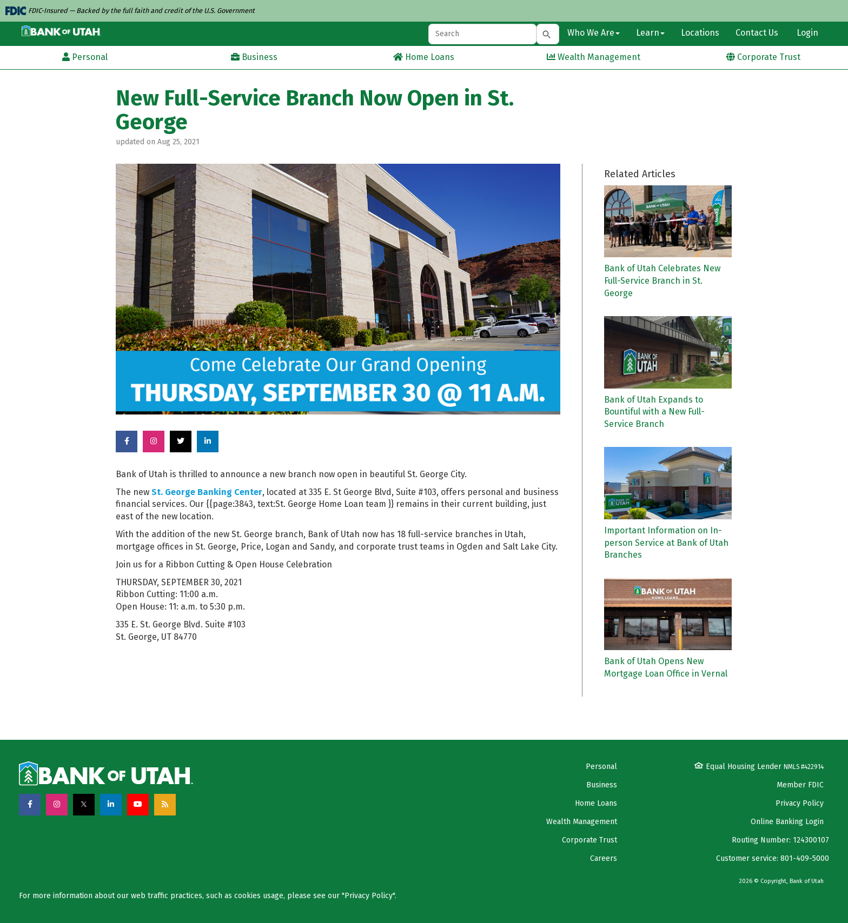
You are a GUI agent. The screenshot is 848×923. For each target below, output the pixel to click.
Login (806, 33)
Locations (700, 33)
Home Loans (596, 803)
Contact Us (757, 33)
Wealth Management (581, 821)
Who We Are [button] (593, 33)
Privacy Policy (800, 803)
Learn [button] (650, 33)
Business (601, 785)
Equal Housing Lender (759, 766)
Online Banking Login (787, 821)
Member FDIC (800, 785)
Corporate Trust (589, 840)
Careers (603, 858)
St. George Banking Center (206, 492)
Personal (601, 766)
